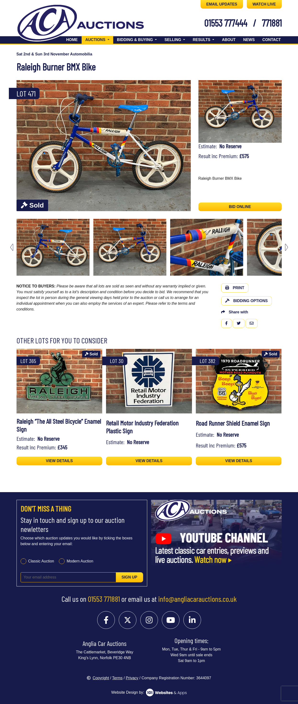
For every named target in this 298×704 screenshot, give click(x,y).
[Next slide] (286, 247)
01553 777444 (225, 23)
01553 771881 (104, 598)
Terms (117, 678)
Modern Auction (80, 561)
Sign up (129, 577)
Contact (271, 40)
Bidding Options (246, 301)
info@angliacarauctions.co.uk (197, 598)
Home (72, 40)
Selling (173, 40)
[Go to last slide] (12, 247)
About (229, 40)
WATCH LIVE (264, 4)
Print (234, 288)
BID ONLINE (240, 207)
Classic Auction (41, 561)
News (249, 40)
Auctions (99, 39)
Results (202, 40)
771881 (272, 23)
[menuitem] (53, 247)
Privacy (132, 678)
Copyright (98, 678)
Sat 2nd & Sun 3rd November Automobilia (54, 54)
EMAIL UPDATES (221, 4)
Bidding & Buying (135, 40)
